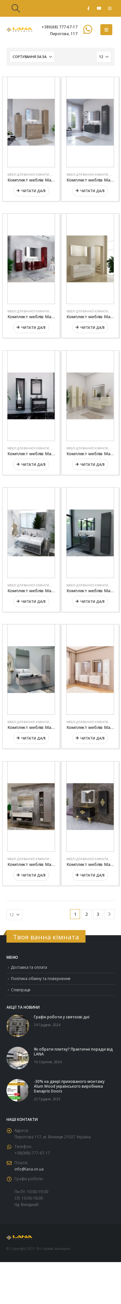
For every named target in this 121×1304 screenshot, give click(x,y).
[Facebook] (88, 8)
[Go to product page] (31, 122)
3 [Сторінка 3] (98, 914)
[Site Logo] (19, 29)
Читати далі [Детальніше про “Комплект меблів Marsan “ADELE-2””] (33, 190)
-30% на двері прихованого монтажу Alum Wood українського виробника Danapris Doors (69, 1086)
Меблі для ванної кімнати (28, 174)
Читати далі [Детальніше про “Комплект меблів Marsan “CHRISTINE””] (92, 874)
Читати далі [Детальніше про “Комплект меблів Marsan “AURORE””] (92, 464)
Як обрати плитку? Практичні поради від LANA (73, 1051)
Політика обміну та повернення (40, 978)
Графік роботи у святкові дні (61, 1016)
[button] (16, 8)
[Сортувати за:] (32, 57)
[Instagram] (109, 8)
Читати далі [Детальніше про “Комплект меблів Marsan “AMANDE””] (33, 464)
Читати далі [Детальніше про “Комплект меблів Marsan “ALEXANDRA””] (33, 327)
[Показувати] (103, 57)
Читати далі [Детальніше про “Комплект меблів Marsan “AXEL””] (33, 601)
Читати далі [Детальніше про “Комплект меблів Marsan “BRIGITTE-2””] (92, 601)
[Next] (110, 914)
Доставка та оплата (29, 967)
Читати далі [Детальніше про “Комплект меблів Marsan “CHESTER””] (33, 874)
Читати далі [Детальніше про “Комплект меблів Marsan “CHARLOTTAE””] (92, 738)
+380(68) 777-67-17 (59, 26)
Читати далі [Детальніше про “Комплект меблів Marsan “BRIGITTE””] (33, 738)
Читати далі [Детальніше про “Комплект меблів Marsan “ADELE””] (92, 190)
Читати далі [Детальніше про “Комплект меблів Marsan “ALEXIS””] (92, 327)
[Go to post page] (17, 1025)
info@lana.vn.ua (29, 1169)
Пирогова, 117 (63, 33)
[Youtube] (99, 8)
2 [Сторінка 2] (86, 914)
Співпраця (20, 989)
